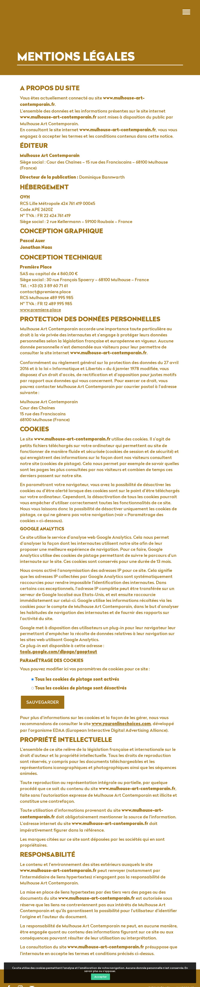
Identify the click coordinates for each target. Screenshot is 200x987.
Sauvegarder (42, 702)
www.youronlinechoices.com (121, 724)
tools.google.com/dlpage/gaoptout (58, 652)
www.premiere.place (40, 310)
